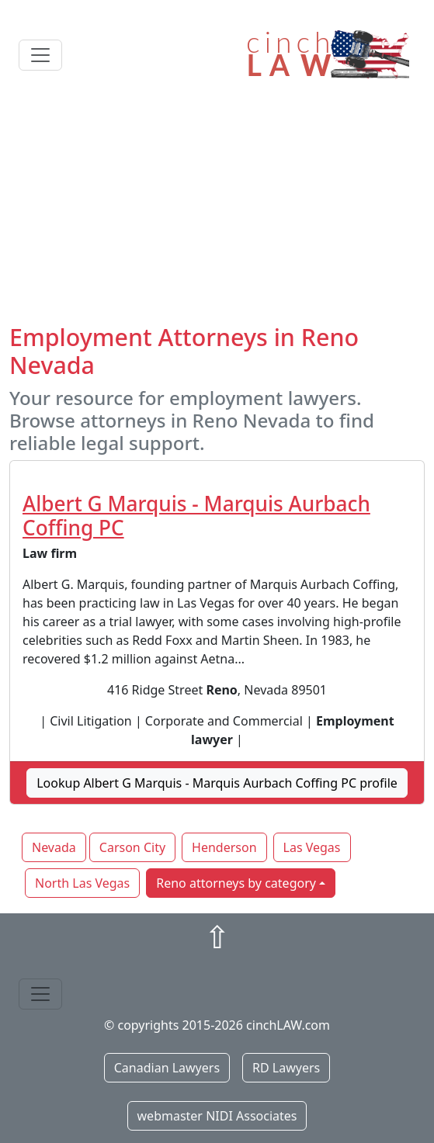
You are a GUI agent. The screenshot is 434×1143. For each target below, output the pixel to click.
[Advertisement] (217, 207)
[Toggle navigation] (40, 55)
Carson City (132, 847)
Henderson (224, 847)
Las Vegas (312, 847)
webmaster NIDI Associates (217, 1115)
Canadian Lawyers (167, 1067)
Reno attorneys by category (236, 883)
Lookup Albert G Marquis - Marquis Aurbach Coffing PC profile (217, 782)
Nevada (54, 847)
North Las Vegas (82, 883)
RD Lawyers (286, 1067)
